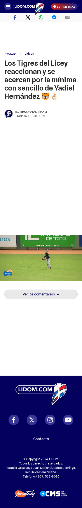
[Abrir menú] (7, 6)
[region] (41, 37)
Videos (29, 53)
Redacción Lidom (33, 112)
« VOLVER (10, 53)
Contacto (41, 439)
